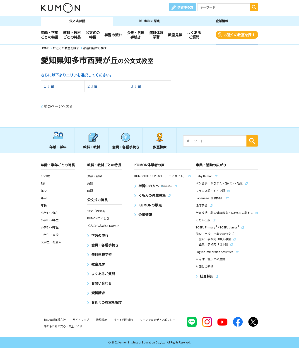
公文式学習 (77, 21)
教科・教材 (91, 147)
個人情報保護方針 (55, 319)
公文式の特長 (92, 35)
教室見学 (175, 34)
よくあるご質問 (194, 35)
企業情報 (222, 21)
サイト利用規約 (123, 319)
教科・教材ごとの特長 (72, 35)
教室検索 (159, 147)
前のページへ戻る (58, 106)
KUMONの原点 (149, 21)
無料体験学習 (156, 35)
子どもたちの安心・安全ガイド (63, 326)
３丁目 (135, 86)
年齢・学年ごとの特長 (49, 35)
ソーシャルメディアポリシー (157, 319)
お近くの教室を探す (239, 34)
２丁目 (92, 86)
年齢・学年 (57, 147)
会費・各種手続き (135, 35)
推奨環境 (101, 319)
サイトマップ (81, 319)
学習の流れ (113, 34)
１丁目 (48, 86)
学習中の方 (185, 7)
